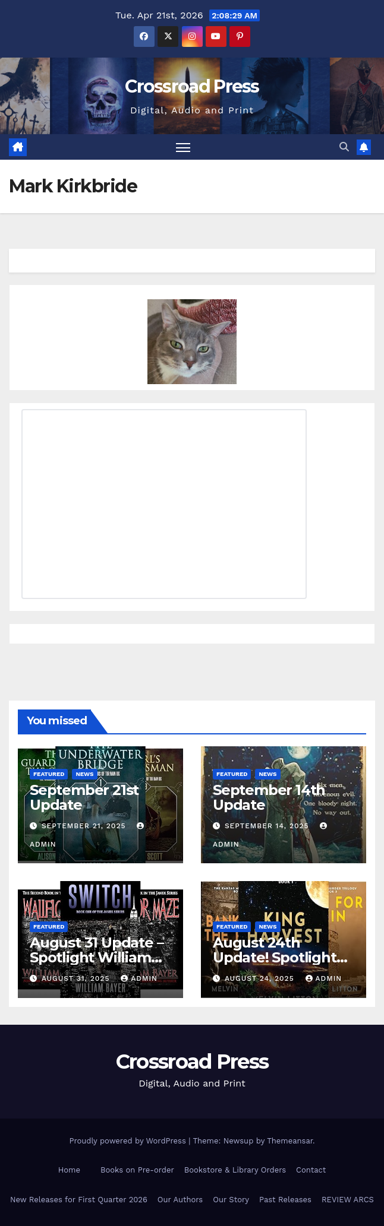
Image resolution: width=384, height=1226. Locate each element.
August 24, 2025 (261, 978)
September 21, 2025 (85, 826)
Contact (311, 1169)
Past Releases (285, 1199)
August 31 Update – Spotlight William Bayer (96, 957)
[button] (344, 147)
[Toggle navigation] (183, 147)
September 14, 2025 (268, 826)
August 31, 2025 (77, 978)
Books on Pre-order (137, 1169)
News (84, 774)
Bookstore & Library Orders (235, 1169)
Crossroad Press (192, 86)
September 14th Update (269, 797)
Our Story (231, 1199)
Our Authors (180, 1199)
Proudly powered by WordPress (128, 1140)
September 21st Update (84, 797)
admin (139, 978)
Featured (48, 774)
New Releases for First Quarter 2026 (78, 1199)
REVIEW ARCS (348, 1199)
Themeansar (290, 1140)
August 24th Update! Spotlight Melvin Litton (274, 957)
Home (69, 1169)
